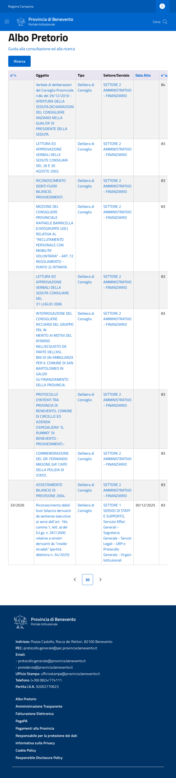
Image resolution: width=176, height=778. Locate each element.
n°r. (13, 75)
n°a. (167, 75)
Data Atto (143, 75)
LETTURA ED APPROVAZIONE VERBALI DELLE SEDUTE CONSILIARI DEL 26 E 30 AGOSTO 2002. (52, 157)
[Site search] (165, 22)
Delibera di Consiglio (86, 87)
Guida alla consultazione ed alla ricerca (41, 49)
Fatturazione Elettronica (35, 713)
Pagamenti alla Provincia (35, 728)
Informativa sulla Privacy (35, 743)
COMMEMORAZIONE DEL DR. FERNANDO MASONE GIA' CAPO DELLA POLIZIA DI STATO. (52, 464)
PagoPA (22, 721)
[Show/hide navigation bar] (7, 22)
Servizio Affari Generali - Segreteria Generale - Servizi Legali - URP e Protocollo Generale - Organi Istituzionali (117, 541)
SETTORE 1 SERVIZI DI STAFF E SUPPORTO (116, 510)
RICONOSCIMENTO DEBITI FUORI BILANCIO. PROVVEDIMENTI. (51, 189)
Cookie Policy (26, 750)
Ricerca (19, 61)
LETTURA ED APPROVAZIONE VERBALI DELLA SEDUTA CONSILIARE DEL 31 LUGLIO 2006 (52, 290)
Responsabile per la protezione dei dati (46, 735)
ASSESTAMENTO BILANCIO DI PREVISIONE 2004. (50, 490)
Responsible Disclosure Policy (39, 757)
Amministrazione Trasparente (39, 706)
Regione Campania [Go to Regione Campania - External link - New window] (20, 6)
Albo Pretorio (26, 699)
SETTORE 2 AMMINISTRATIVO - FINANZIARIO (117, 90)
